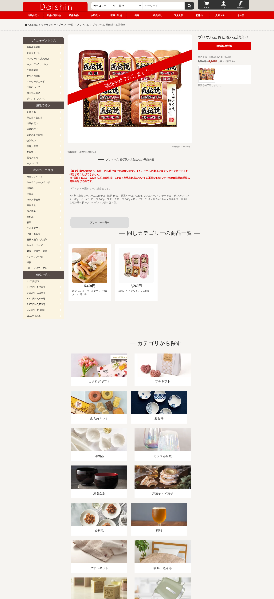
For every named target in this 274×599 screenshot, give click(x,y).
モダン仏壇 (32, 163)
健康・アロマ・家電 (37, 251)
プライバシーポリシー (135, 555)
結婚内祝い (74, 15)
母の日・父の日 (35, 117)
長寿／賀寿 (32, 157)
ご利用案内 (32, 70)
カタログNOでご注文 (37, 64)
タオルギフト (33, 228)
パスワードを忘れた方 (38, 58)
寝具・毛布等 (33, 234)
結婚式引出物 (54, 15)
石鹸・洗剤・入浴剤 (37, 239)
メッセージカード (36, 81)
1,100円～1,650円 (36, 287)
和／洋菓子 (32, 211)
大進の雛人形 (137, 580)
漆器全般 (31, 205)
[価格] (130, 6)
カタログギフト (35, 176)
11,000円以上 (34, 315)
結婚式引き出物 (35, 135)
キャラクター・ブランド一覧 (57, 24)
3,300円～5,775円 (36, 304)
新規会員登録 (33, 47)
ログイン (223, 7)
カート (206, 7)
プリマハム (83, 24)
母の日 (240, 15)
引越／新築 (32, 146)
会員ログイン (33, 53)
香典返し (157, 15)
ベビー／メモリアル (37, 268)
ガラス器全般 (33, 199)
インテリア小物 (35, 256)
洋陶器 (30, 194)
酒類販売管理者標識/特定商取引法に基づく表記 (90, 555)
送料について (33, 87)
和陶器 (30, 188)
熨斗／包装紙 (33, 75)
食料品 (30, 216)
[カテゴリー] (104, 6)
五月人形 (178, 15)
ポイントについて (36, 98)
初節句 (199, 15)
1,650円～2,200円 (36, 293)
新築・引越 (116, 15)
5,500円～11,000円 (36, 310)
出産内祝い (33, 15)
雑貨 (29, 262)
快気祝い (95, 15)
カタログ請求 (160, 555)
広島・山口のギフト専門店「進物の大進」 (137, 575)
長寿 (137, 15)
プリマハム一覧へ (100, 222)
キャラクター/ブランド (38, 182)
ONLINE (32, 24)
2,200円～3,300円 (36, 298)
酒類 (29, 222)
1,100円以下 (33, 281)
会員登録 (241, 7)
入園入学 (220, 15)
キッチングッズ (35, 245)
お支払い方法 (33, 93)
